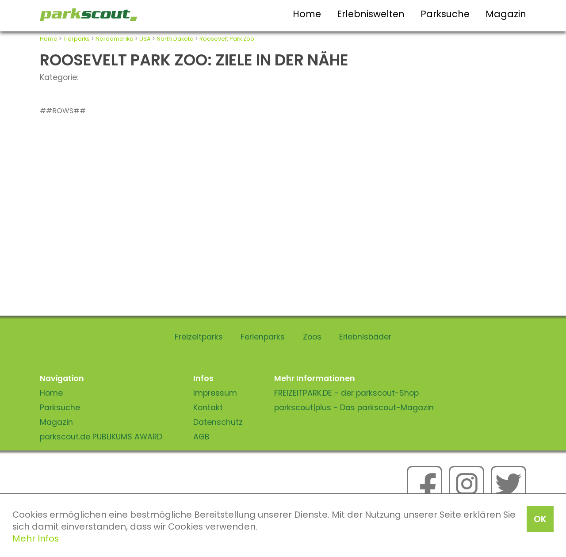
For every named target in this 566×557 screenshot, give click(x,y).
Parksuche (445, 14)
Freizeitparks (199, 337)
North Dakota (175, 38)
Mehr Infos (35, 538)
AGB (201, 436)
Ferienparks (263, 337)
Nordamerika (115, 38)
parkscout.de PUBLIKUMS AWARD (101, 436)
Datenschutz (218, 422)
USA (145, 38)
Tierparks (76, 38)
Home (307, 14)
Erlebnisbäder (365, 337)
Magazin (506, 14)
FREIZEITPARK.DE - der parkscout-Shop (346, 393)
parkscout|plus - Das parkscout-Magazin (354, 407)
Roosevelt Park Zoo (226, 38)
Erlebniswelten (371, 14)
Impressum (215, 393)
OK (540, 519)
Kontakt (208, 407)
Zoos (312, 337)
